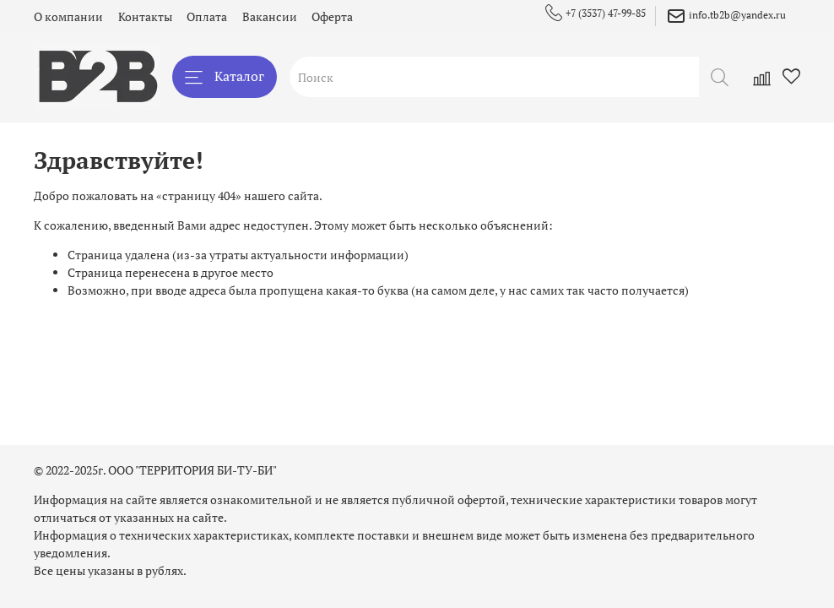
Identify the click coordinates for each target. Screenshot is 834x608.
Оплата (207, 16)
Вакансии (269, 16)
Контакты (145, 16)
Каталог (224, 76)
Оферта (332, 16)
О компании (68, 16)
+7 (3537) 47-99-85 (595, 13)
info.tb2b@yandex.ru (726, 16)
